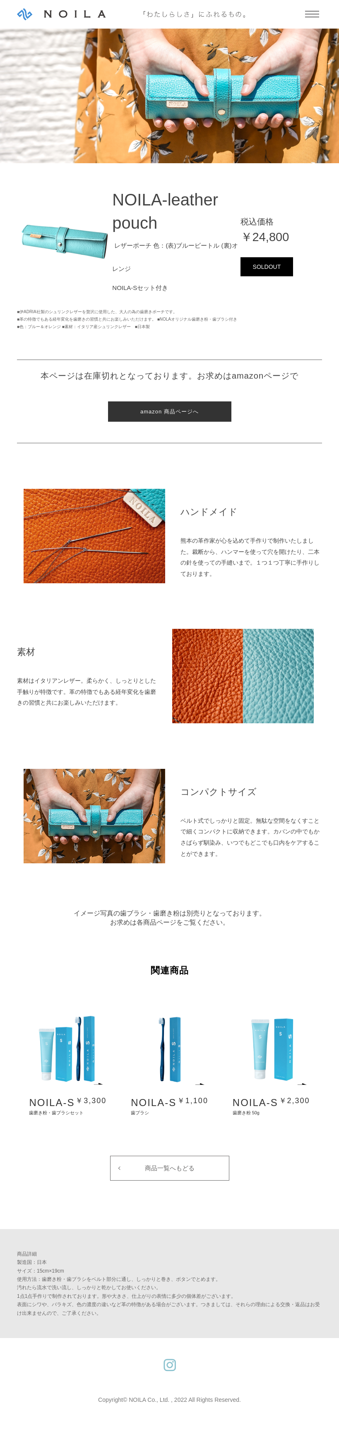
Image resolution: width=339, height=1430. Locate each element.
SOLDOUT (267, 266)
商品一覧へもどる (170, 1168)
